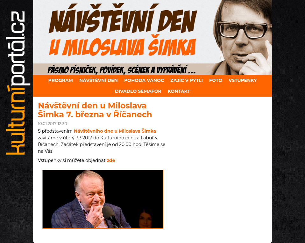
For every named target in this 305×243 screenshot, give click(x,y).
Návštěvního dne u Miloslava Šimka (115, 131)
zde (111, 160)
